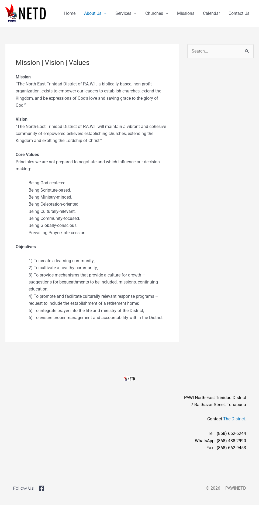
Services (123, 13)
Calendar (211, 13)
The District (234, 418)
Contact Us (239, 13)
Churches (154, 13)
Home (69, 13)
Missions (185, 13)
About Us (92, 13)
